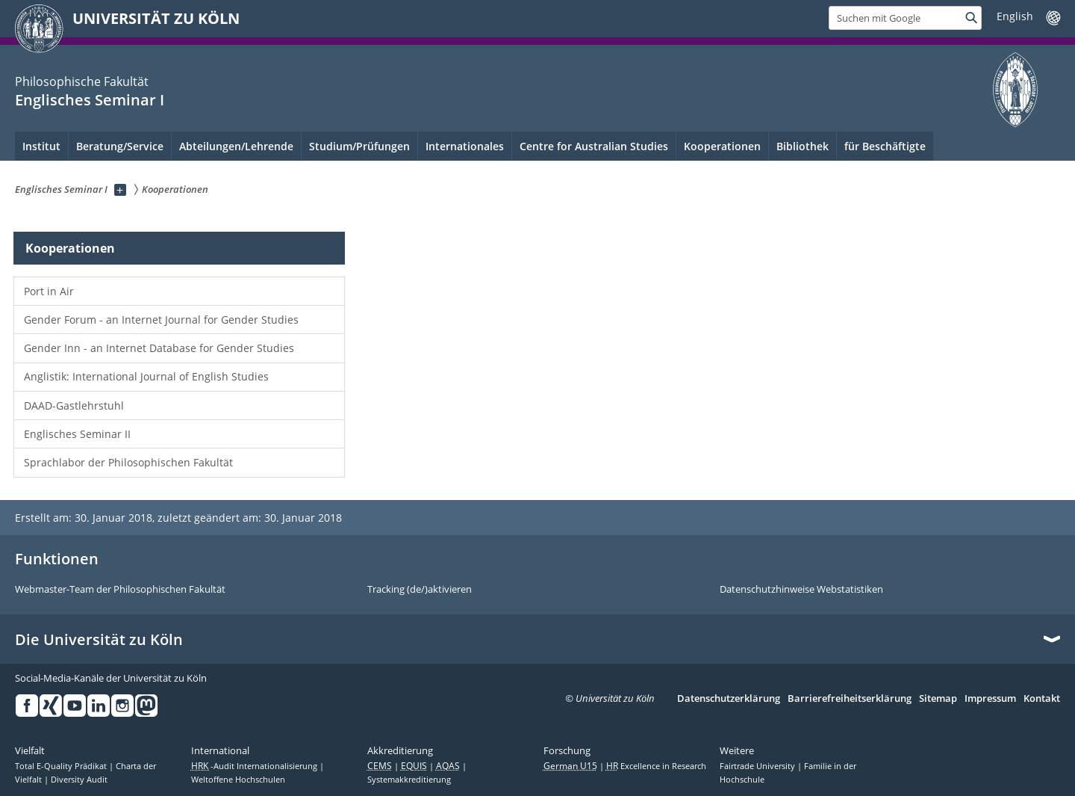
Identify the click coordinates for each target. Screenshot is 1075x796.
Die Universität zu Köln (99, 640)
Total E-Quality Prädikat (62, 766)
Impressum (990, 699)
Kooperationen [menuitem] (722, 146)
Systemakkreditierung (409, 779)
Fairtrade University (758, 766)
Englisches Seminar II (77, 434)
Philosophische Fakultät (82, 81)
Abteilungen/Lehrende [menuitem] (236, 146)
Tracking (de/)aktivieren (419, 590)
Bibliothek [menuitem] (802, 146)
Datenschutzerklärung (728, 699)
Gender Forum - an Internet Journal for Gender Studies (161, 319)
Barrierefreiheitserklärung (850, 699)
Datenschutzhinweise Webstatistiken (801, 590)
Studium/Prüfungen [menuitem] (359, 146)
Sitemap (938, 699)
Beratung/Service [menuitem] (119, 146)
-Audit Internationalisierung (255, 766)
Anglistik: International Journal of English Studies (146, 376)
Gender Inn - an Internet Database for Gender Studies (159, 348)
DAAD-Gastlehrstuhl (74, 405)
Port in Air (49, 291)
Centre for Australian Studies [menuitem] (594, 146)
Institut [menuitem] (41, 146)
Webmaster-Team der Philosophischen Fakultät (120, 590)
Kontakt (1041, 699)
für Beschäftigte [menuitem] (885, 146)
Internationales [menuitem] (465, 146)
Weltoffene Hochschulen (238, 779)
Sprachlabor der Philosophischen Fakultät (128, 462)
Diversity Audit (79, 779)
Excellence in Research (656, 766)
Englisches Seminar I (89, 100)
